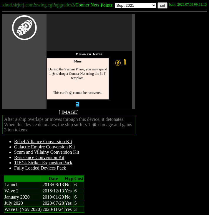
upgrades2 (64, 4)
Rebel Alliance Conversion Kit (43, 141)
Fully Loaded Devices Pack (40, 167)
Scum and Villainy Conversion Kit (46, 152)
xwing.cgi (44, 4)
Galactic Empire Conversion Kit (44, 146)
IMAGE (69, 112)
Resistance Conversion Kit (39, 157)
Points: (107, 5)
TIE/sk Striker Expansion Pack (43, 162)
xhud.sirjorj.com (18, 4)
